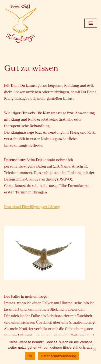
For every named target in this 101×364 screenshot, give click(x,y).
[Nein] (94, 349)
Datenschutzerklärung (58, 356)
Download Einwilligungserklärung (32, 206)
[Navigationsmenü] (90, 23)
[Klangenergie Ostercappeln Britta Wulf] (20, 23)
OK (30, 356)
